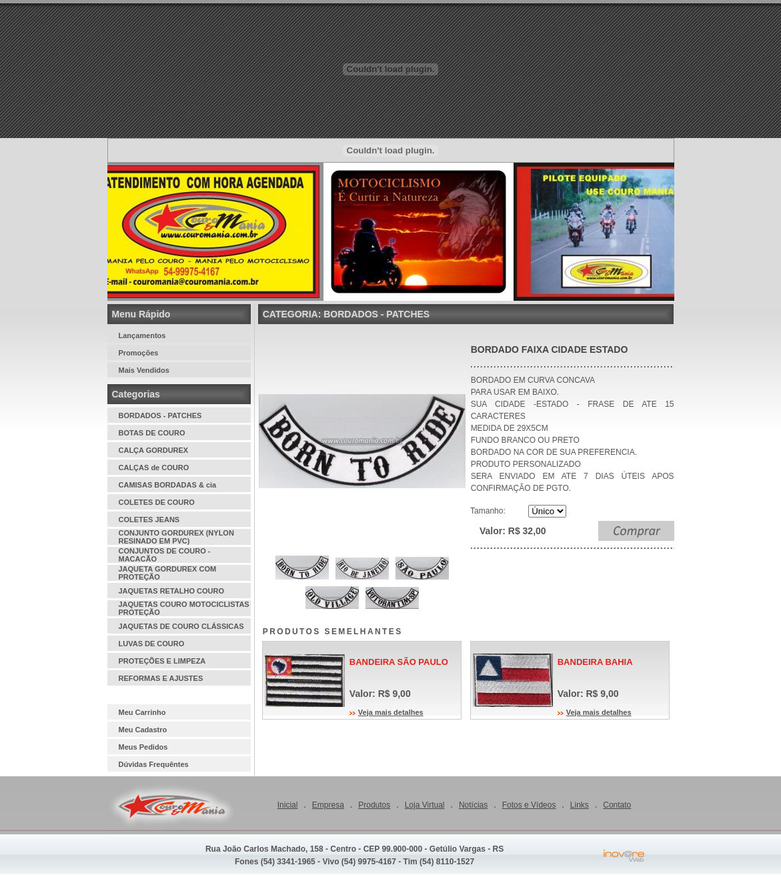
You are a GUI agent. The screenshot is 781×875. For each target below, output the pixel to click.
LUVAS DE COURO (152, 644)
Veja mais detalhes (391, 712)
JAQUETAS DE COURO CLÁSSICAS (181, 626)
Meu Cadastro (143, 730)
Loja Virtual (425, 805)
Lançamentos (142, 335)
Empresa (328, 805)
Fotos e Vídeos (529, 805)
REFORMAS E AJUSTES (161, 678)
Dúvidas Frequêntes (154, 764)
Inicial (287, 805)
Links (579, 805)
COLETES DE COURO (157, 502)
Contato (617, 805)
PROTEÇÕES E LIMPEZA (162, 661)
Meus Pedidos (143, 747)
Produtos (374, 805)
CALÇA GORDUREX (154, 450)
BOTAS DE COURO (152, 433)
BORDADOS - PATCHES (160, 415)
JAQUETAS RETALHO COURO (172, 591)
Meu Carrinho (142, 712)
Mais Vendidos (144, 370)
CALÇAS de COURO (154, 468)
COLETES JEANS (149, 520)
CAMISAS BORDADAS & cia (168, 485)
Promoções (139, 353)
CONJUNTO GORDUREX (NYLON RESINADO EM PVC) (176, 537)
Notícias (473, 805)
